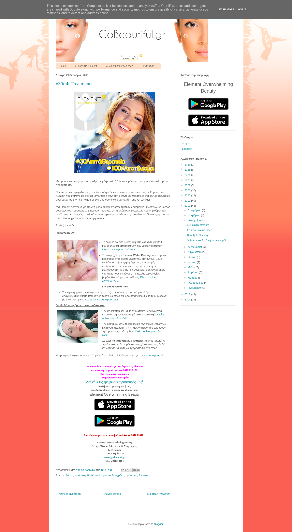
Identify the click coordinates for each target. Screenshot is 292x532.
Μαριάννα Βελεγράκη (111, 475)
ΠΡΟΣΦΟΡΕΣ (149, 66)
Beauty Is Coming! (197, 235)
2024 (188, 174)
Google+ (185, 143)
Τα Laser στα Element (85, 66)
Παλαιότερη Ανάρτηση (157, 493)
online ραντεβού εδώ (152, 355)
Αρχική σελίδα (112, 493)
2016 (188, 299)
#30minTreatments (198, 224)
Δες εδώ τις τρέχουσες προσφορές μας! (114, 382)
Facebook (186, 148)
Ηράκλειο (92, 475)
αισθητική (80, 475)
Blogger (158, 524)
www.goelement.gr (114, 457)
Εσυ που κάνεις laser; (199, 230)
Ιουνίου (192, 262)
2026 (188, 164)
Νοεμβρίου (194, 215)
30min (69, 475)
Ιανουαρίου (195, 287)
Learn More (226, 9)
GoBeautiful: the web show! (119, 66)
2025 (188, 169)
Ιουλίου (192, 257)
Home (62, 66)
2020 (188, 195)
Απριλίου (193, 272)
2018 (188, 205)
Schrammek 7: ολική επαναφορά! (206, 240)
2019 (188, 200)
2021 (188, 190)
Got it (242, 9)
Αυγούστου (195, 251)
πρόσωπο (131, 475)
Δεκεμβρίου (195, 210)
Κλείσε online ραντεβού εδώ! (118, 249)
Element (143, 475)
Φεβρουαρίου (196, 282)
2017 (188, 294)
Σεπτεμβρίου (195, 246)
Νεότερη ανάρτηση (70, 493)
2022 (188, 185)
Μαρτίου (193, 277)
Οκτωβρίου (194, 220)
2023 (188, 180)
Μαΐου (192, 267)
